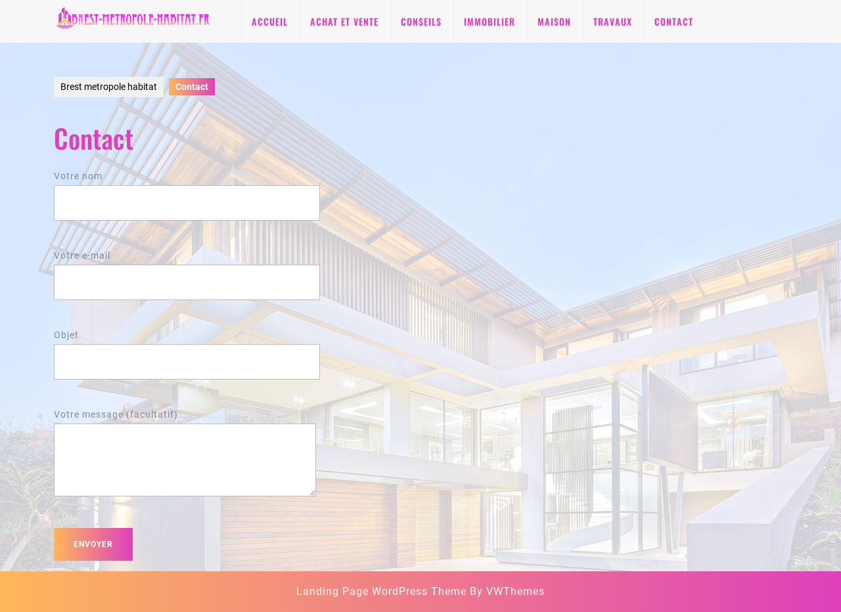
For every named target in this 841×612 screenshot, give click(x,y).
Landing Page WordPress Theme (381, 591)
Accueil (270, 21)
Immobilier (489, 21)
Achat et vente (344, 21)
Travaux (612, 21)
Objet (187, 348)
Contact (673, 21)
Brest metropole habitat (108, 86)
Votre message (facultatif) (185, 461)
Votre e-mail (187, 269)
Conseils (421, 21)
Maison (554, 21)
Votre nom (187, 189)
